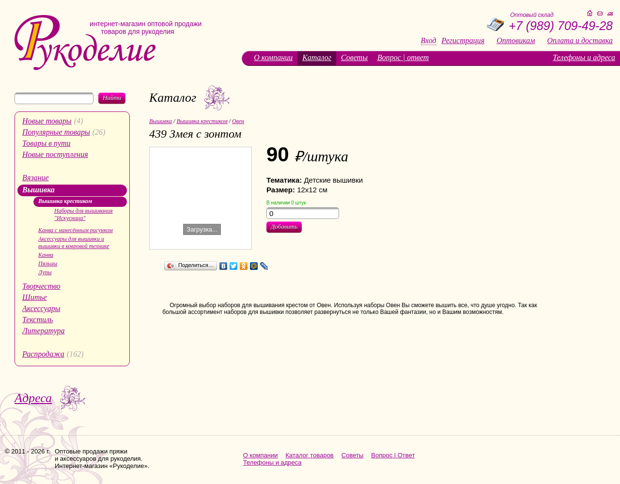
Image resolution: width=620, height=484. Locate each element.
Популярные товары (56, 132)
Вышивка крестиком (65, 201)
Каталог (316, 57)
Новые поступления (55, 154)
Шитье (34, 297)
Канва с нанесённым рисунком (75, 230)
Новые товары (47, 121)
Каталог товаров (310, 455)
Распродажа (43, 354)
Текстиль (37, 319)
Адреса (33, 398)
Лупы (45, 272)
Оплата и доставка (580, 41)
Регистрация (463, 41)
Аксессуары (41, 308)
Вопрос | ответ (403, 57)
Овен (238, 121)
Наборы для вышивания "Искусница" (83, 214)
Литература (43, 331)
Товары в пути (46, 143)
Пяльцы (47, 263)
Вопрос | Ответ (393, 455)
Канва (45, 254)
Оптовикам (515, 41)
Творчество (41, 286)
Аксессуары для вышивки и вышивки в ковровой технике (73, 242)
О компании (273, 57)
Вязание (35, 177)
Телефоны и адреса (584, 57)
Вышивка (38, 190)
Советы (354, 57)
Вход (428, 41)
